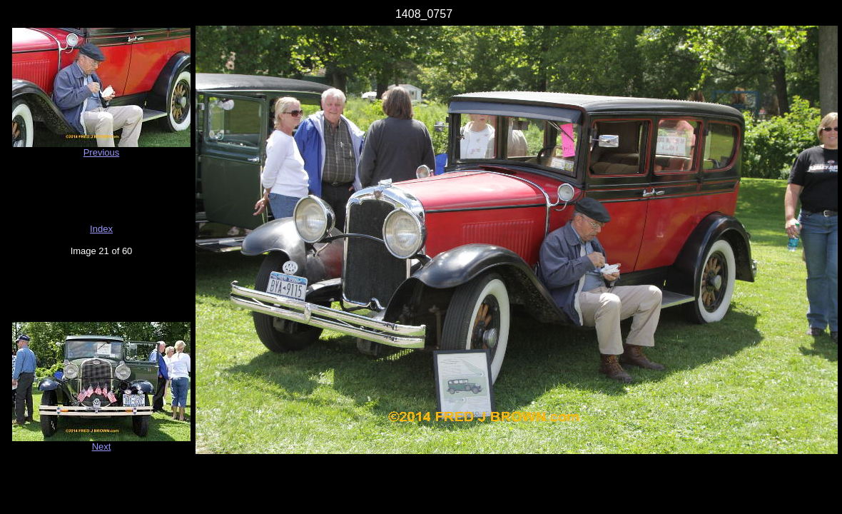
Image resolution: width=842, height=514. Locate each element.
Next (101, 446)
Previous (101, 152)
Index (101, 228)
